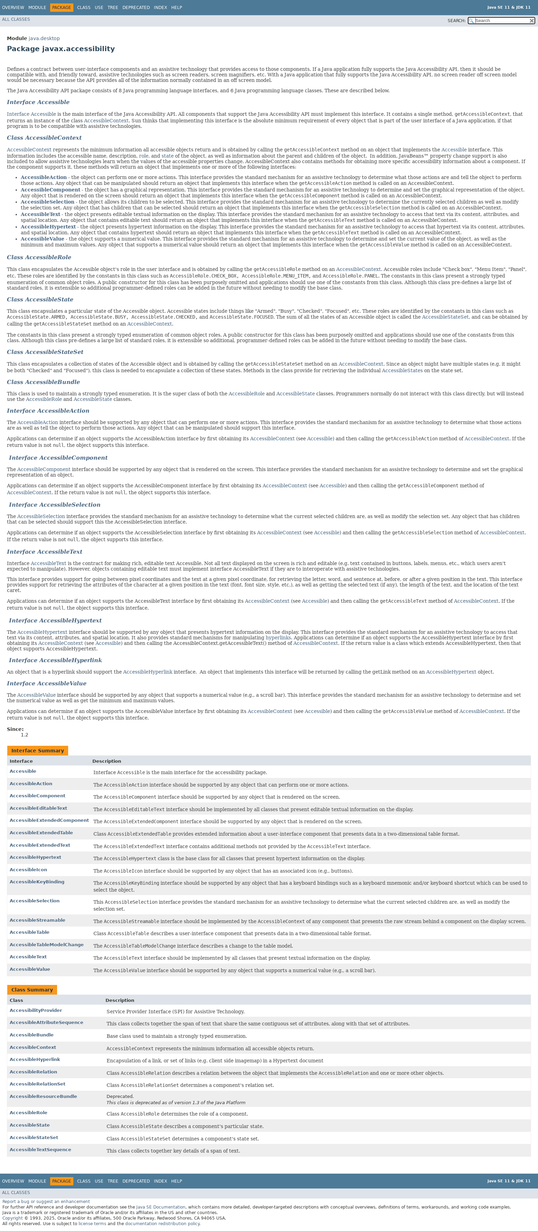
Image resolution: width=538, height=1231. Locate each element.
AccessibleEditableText (38, 808)
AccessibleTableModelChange (47, 944)
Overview (13, 7)
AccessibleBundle (32, 1034)
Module (37, 7)
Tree (113, 7)
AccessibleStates (402, 370)
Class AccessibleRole (39, 257)
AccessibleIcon (28, 869)
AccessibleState (295, 393)
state (168, 156)
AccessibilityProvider (36, 1010)
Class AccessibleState (40, 299)
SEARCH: (457, 20)
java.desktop (44, 38)
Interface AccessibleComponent (57, 457)
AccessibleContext (106, 120)
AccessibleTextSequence (40, 1149)
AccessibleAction (44, 177)
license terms (92, 1223)
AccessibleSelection (47, 202)
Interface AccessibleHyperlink (54, 660)
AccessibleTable (29, 932)
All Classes (16, 19)
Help (176, 7)
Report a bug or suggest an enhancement (46, 1201)
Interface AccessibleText (44, 551)
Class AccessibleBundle (43, 382)
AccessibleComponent (50, 189)
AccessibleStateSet (445, 317)
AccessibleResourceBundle (43, 1096)
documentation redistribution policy (162, 1223)
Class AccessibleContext (44, 137)
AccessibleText (40, 214)
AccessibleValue (42, 239)
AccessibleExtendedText (40, 845)
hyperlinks (278, 637)
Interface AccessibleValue (46, 683)
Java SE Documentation (160, 1207)
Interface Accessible (38, 102)
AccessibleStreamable (37, 920)
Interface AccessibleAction (48, 410)
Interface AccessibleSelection (54, 504)
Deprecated (136, 7)
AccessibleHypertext (48, 226)
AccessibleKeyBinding (37, 881)
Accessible (454, 149)
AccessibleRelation (33, 1071)
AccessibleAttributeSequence (46, 1022)
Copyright (12, 1218)
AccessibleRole (247, 393)
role (143, 156)
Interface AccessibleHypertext (55, 620)
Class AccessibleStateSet (45, 352)
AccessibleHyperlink (147, 672)
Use (99, 7)
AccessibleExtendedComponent (49, 820)
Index (160, 7)
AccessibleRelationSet (37, 1084)
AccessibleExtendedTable (41, 832)
